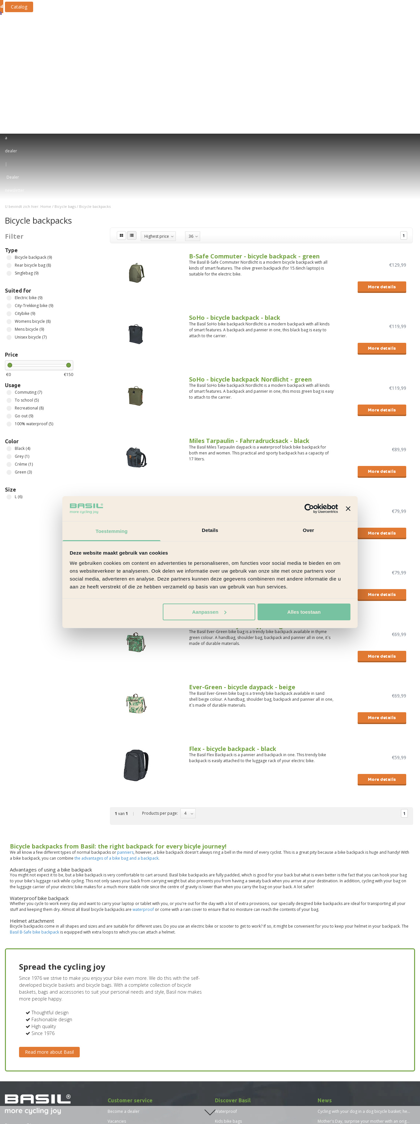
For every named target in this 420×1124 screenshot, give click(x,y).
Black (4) (9, 313)
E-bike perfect (228, 996)
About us (116, 996)
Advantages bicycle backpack (242, 1035)
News (113, 1074)
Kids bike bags (228, 986)
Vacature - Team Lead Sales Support (141, 1065)
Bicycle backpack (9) (9, 122)
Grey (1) (9, 321)
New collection (381, 30)
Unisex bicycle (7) (9, 202)
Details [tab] (210, 530)
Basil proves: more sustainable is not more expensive (367, 996)
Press (113, 1045)
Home (45, 71)
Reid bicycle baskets (233, 1015)
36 (191, 101)
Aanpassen (209, 612)
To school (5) (9, 265)
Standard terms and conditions (136, 1005)
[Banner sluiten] (348, 508)
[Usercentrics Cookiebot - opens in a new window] (309, 509)
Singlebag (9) (9, 138)
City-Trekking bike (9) (9, 170)
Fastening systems (232, 30)
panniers (125, 717)
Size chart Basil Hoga (127, 1084)
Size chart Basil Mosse (128, 1094)
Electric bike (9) (9, 162)
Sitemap (115, 1035)
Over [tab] (308, 530)
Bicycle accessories (283, 30)
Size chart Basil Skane (127, 1104)
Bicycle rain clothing (335, 30)
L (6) (9, 361)
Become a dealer (123, 976)
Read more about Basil (49, 917)
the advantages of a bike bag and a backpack (116, 723)
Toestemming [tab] (111, 531)
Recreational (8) (9, 273)
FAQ (112, 1025)
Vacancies (117, 986)
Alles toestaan (304, 612)
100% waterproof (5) (9, 288)
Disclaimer (117, 1015)
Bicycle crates (189, 30)
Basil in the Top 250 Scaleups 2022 (350, 1005)
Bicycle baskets (150, 30)
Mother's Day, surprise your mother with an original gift (369, 986)
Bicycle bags (110, 30)
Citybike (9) (9, 178)
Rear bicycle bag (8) (9, 130)
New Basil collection (233, 1045)
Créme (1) (9, 329)
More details (382, 151)
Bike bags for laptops (235, 1005)
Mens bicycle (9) (9, 194)
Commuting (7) (9, 257)
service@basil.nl (20, 1004)
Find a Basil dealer (29, 1036)
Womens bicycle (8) (9, 186)
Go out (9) (9, 280)
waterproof (143, 774)
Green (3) (9, 337)
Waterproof (226, 976)
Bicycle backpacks (95, 71)
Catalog (72, 7)
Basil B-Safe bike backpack (34, 797)
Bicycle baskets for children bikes (246, 1025)
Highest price (156, 101)
